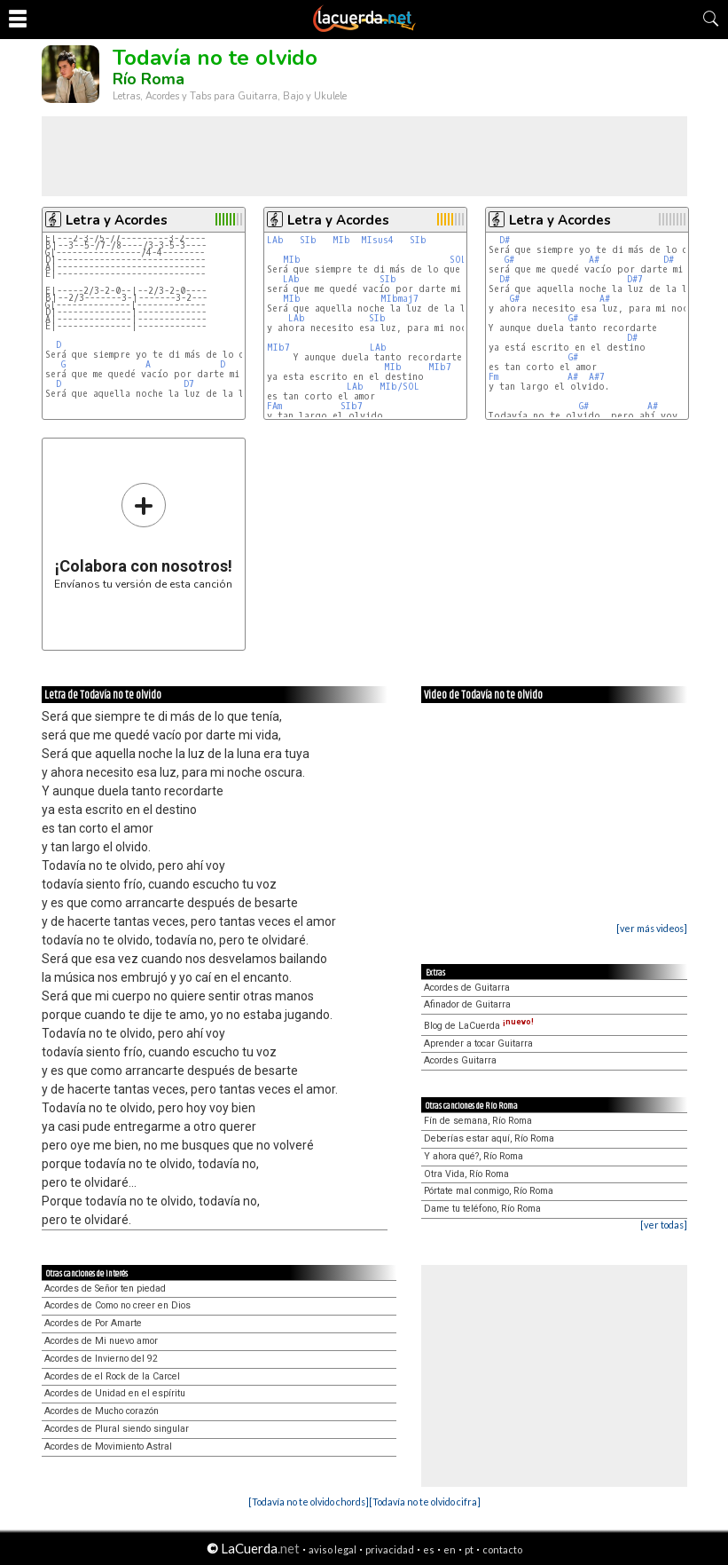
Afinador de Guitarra (467, 1004)
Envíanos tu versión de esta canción (143, 535)
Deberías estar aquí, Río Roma (489, 1138)
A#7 (597, 377)
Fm (493, 377)
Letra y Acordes (117, 220)
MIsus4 (377, 240)
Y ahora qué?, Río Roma (473, 1156)
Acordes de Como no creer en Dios (117, 1305)
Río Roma (148, 79)
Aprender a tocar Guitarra (478, 1043)
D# (504, 240)
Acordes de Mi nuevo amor (101, 1341)
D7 (189, 384)
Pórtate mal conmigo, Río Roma (488, 1191)
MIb (341, 240)
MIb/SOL (399, 386)
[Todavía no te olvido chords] (308, 1501)
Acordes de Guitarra (467, 987)
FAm (274, 406)
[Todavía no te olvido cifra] (425, 1501)
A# (594, 259)
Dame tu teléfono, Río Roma (482, 1208)
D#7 (635, 279)
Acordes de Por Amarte (93, 1323)
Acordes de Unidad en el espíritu (114, 1393)
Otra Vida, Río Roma (466, 1174)
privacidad (389, 1549)
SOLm (460, 259)
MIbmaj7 (399, 298)
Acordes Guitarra (460, 1060)
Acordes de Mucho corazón (101, 1411)
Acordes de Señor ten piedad (105, 1288)
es (428, 1549)
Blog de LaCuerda (479, 1025)
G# (509, 259)
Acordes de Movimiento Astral (108, 1446)
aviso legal (332, 1549)
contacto (502, 1549)
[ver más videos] (651, 928)
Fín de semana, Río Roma (478, 1120)
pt (469, 1549)
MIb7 (278, 347)
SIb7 (352, 406)
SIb (308, 240)
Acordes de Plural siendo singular (116, 1429)
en (449, 1549)
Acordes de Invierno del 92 (101, 1358)
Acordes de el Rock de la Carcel (112, 1376)
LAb (275, 240)
